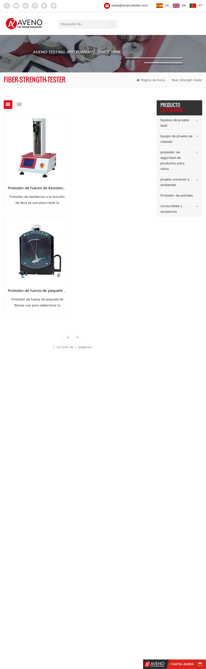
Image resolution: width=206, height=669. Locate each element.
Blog (114, 642)
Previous (190, 402)
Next (198, 402)
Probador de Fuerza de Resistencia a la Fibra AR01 (39, 187)
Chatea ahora (182, 664)
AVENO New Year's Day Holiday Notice (179, 452)
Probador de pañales (176, 195)
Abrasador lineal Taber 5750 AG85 (189, 302)
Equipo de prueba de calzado (176, 139)
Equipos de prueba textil (174, 123)
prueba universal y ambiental (174, 182)
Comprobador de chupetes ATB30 (189, 271)
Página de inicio (150, 80)
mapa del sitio (78, 642)
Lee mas (185, 260)
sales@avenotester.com (130, 5)
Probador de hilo (76, 534)
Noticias (138, 633)
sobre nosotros (97, 633)
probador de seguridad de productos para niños (172, 160)
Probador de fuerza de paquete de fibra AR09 (110, 187)
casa (19, 633)
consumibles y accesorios (171, 209)
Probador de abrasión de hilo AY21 (189, 364)
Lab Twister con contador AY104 (189, 333)
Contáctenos (177, 633)
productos (52, 633)
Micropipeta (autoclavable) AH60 (189, 240)
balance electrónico (78, 525)
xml (139, 642)
